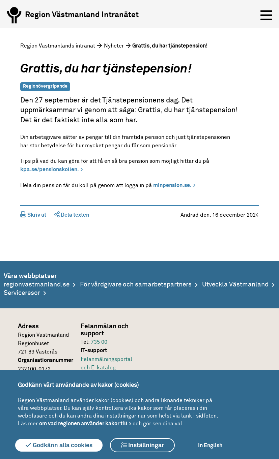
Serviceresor (22, 293)
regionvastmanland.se (36, 284)
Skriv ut (33, 215)
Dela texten (71, 215)
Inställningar (142, 445)
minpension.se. (172, 185)
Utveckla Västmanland (235, 284)
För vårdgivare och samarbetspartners (136, 284)
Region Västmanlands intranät (57, 46)
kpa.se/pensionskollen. (49, 169)
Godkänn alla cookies (58, 445)
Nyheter (114, 46)
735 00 (99, 342)
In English (210, 445)
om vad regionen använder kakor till (83, 423)
